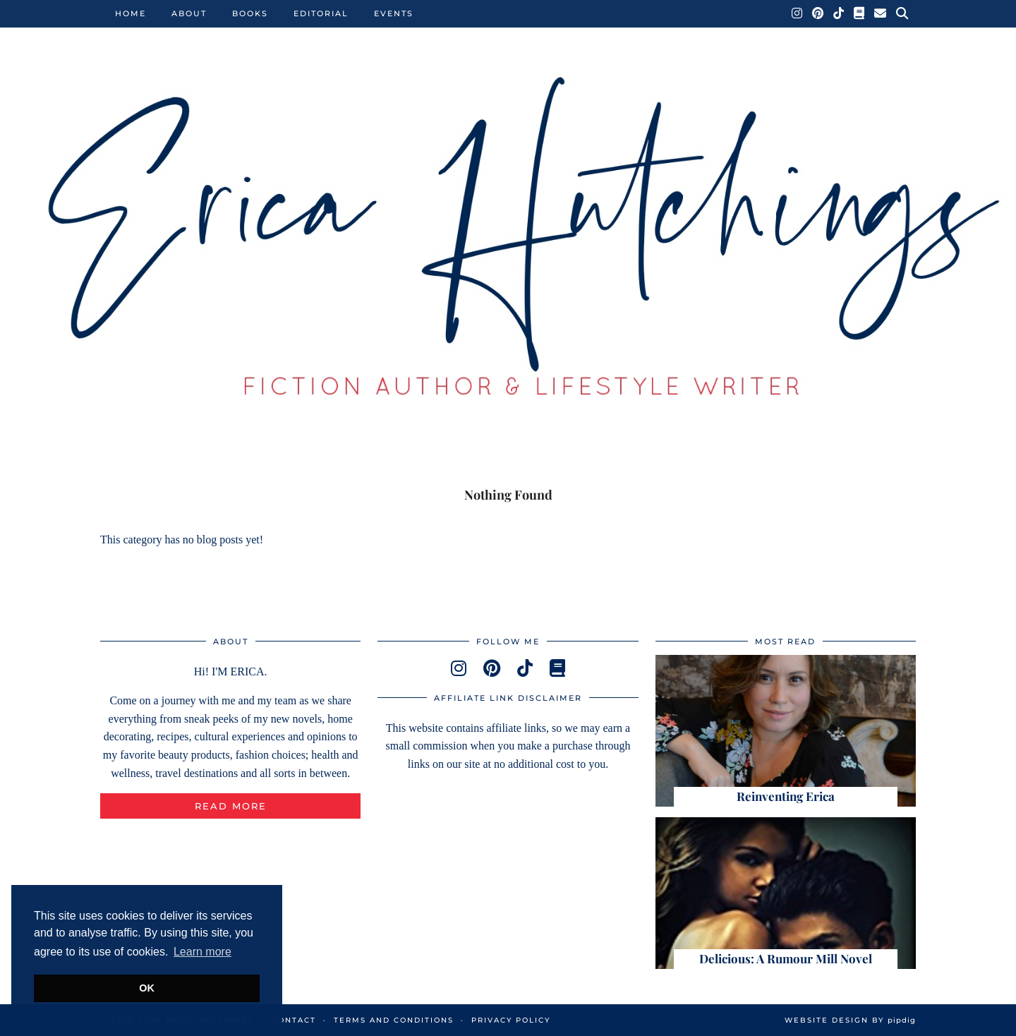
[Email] (881, 13)
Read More (231, 806)
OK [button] (147, 988)
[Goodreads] (860, 13)
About (189, 13)
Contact (294, 1020)
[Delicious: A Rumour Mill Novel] (785, 893)
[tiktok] (525, 668)
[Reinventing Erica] (785, 731)
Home (130, 13)
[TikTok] (839, 13)
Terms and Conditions (394, 1020)
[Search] (902, 13)
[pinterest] (491, 668)
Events (393, 13)
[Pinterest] (818, 13)
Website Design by (850, 1020)
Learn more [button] (202, 952)
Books (250, 13)
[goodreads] (557, 668)
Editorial (321, 13)
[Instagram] (798, 13)
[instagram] (458, 668)
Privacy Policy (510, 1020)
